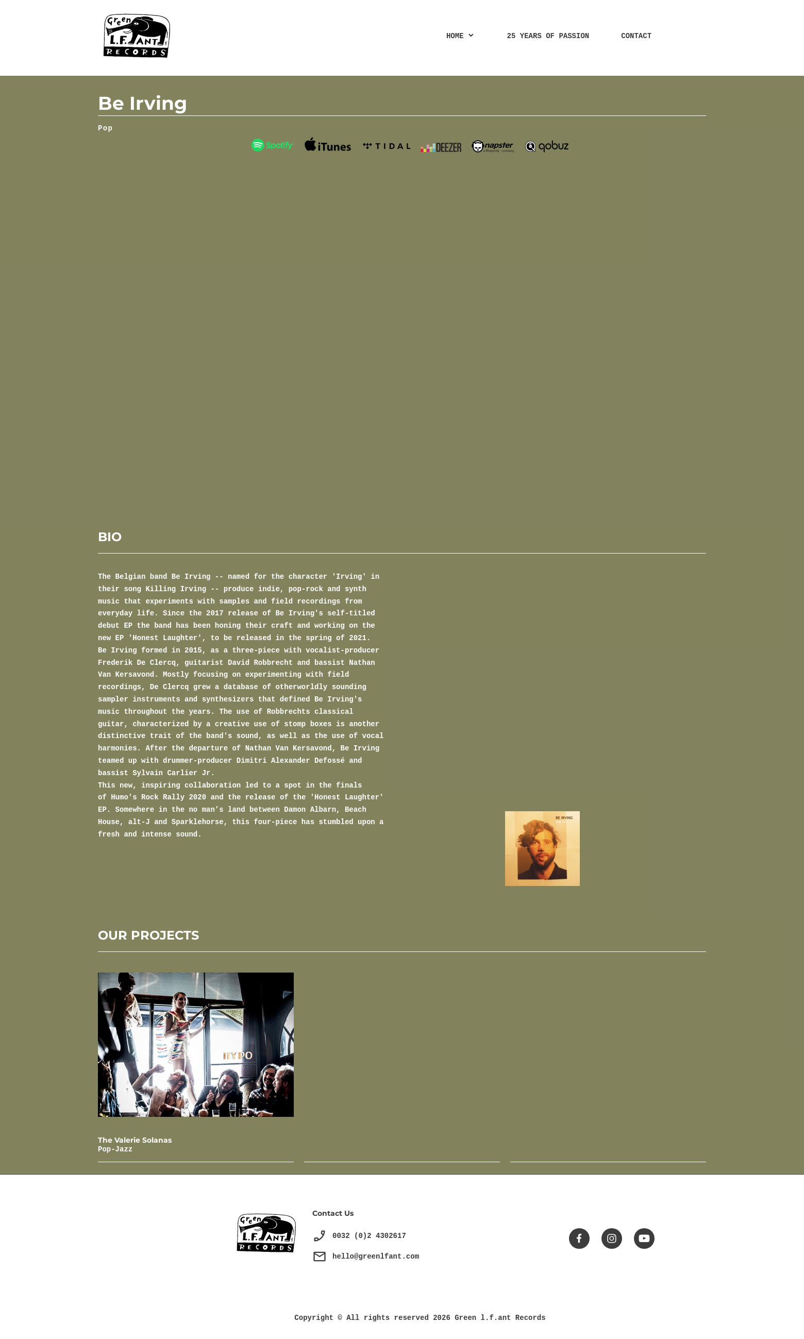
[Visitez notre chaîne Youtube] (644, 1238)
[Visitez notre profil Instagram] (611, 1238)
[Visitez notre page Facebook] (579, 1238)
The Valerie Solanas (135, 1140)
